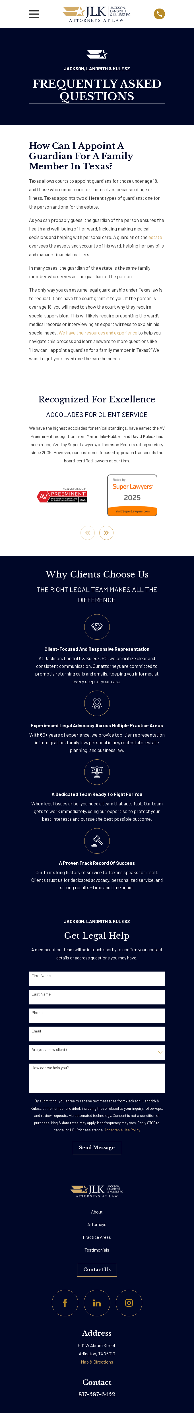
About (97, 1212)
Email (36, 1031)
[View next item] (106, 533)
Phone (37, 1013)
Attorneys (96, 1224)
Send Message (97, 1148)
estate (155, 237)
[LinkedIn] (97, 1303)
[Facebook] (65, 1303)
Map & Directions (97, 1362)
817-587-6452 (97, 1395)
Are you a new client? (49, 1050)
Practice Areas (97, 1237)
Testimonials (96, 1250)
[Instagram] (129, 1303)
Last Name (41, 994)
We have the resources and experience (98, 332)
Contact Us (97, 1270)
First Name (41, 976)
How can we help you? (50, 1068)
